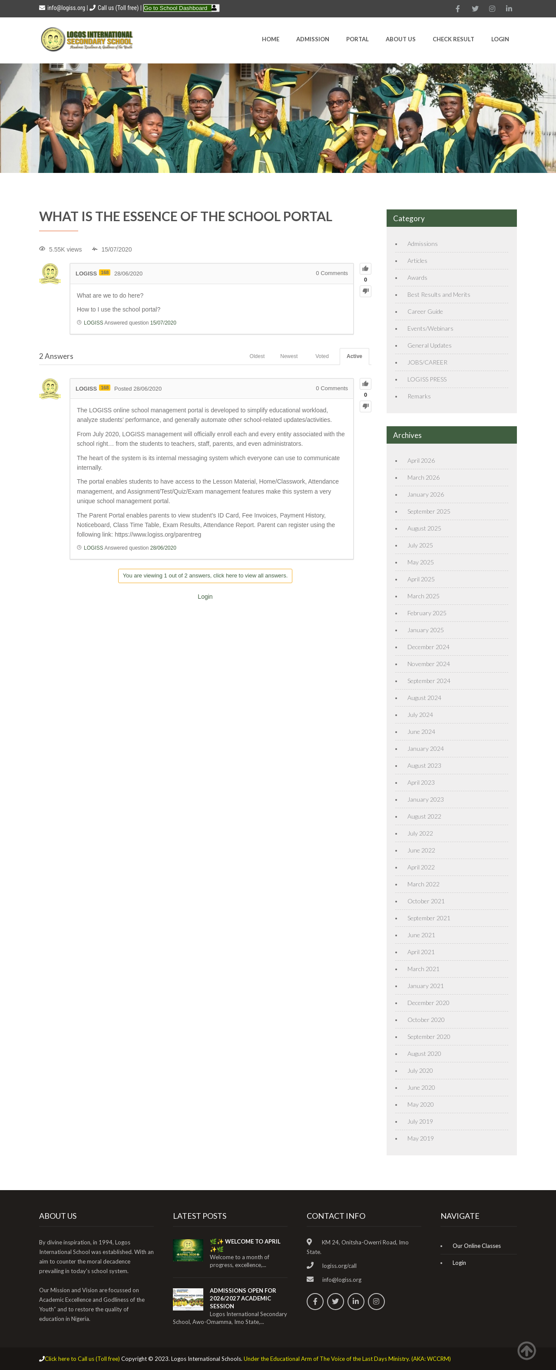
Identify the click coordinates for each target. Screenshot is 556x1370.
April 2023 (421, 782)
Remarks (419, 396)
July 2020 (420, 1070)
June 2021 (421, 935)
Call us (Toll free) (118, 7)
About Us (401, 39)
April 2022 (421, 867)
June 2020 (421, 1087)
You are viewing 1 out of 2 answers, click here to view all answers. (205, 575)
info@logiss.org (62, 7)
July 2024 (420, 714)
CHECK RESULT (453, 39)
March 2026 (423, 477)
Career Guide (425, 311)
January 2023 (425, 799)
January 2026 (425, 494)
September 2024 (428, 680)
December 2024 (428, 646)
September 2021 (428, 918)
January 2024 (425, 748)
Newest (289, 356)
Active (354, 356)
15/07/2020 (163, 323)
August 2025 (424, 528)
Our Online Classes (477, 1245)
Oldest (257, 356)
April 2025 (421, 579)
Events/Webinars (430, 328)
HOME (270, 39)
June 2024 (421, 731)
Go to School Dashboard (175, 8)
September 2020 (428, 1036)
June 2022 (421, 850)
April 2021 (421, 951)
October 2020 (426, 1019)
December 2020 (428, 1002)
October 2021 (426, 901)
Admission (312, 39)
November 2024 (428, 663)
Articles (417, 260)
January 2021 (425, 985)
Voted (322, 356)
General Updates (429, 345)
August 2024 (424, 697)
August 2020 (424, 1053)
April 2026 (421, 460)
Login (500, 39)
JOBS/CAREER (427, 362)
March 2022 (423, 884)
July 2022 (420, 833)
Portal (357, 39)
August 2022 (424, 816)
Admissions (422, 243)
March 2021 (423, 968)
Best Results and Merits (438, 294)
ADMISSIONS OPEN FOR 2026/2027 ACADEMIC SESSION (243, 1298)
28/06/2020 (163, 548)
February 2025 (427, 613)
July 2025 (420, 545)
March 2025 (423, 596)
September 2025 (428, 511)
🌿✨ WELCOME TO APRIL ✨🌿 (245, 1245)
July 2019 (420, 1121)
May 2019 (420, 1138)
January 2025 (425, 630)
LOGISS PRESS (427, 379)
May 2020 (420, 1104)
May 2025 (420, 562)
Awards (417, 277)
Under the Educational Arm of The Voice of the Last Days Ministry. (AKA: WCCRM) (347, 1358)
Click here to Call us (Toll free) (82, 1358)
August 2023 (424, 765)
